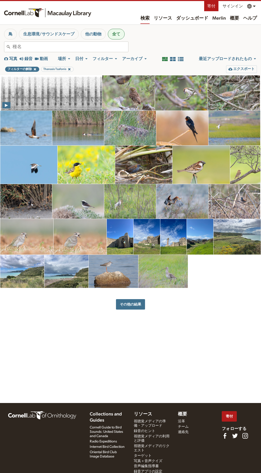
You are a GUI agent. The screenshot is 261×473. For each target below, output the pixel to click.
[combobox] (70, 47)
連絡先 (183, 432)
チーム (183, 426)
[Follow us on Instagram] (245, 436)
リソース (163, 18)
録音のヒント (144, 431)
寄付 (211, 6)
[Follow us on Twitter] (235, 436)
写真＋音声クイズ (148, 461)
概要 (234, 18)
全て (116, 34)
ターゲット (143, 455)
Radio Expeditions (103, 441)
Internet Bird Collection (107, 447)
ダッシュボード (192, 18)
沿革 (181, 421)
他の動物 (93, 34)
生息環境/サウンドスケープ (48, 34)
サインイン (233, 6)
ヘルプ (250, 18)
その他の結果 (130, 304)
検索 (145, 18)
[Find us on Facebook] (225, 436)
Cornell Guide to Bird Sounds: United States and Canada (106, 432)
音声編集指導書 (146, 466)
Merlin (219, 18)
